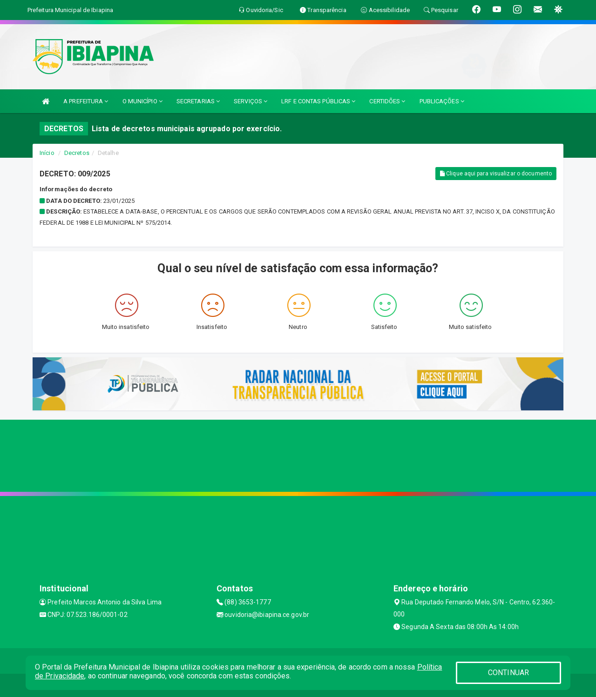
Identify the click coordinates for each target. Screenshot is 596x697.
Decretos (76, 152)
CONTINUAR (508, 672)
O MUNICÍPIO (142, 101)
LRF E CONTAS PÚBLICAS (318, 101)
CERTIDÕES (387, 101)
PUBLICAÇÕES (442, 101)
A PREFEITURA (85, 101)
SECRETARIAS (198, 101)
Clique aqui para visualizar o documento (496, 173)
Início (47, 152)
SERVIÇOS (250, 101)
